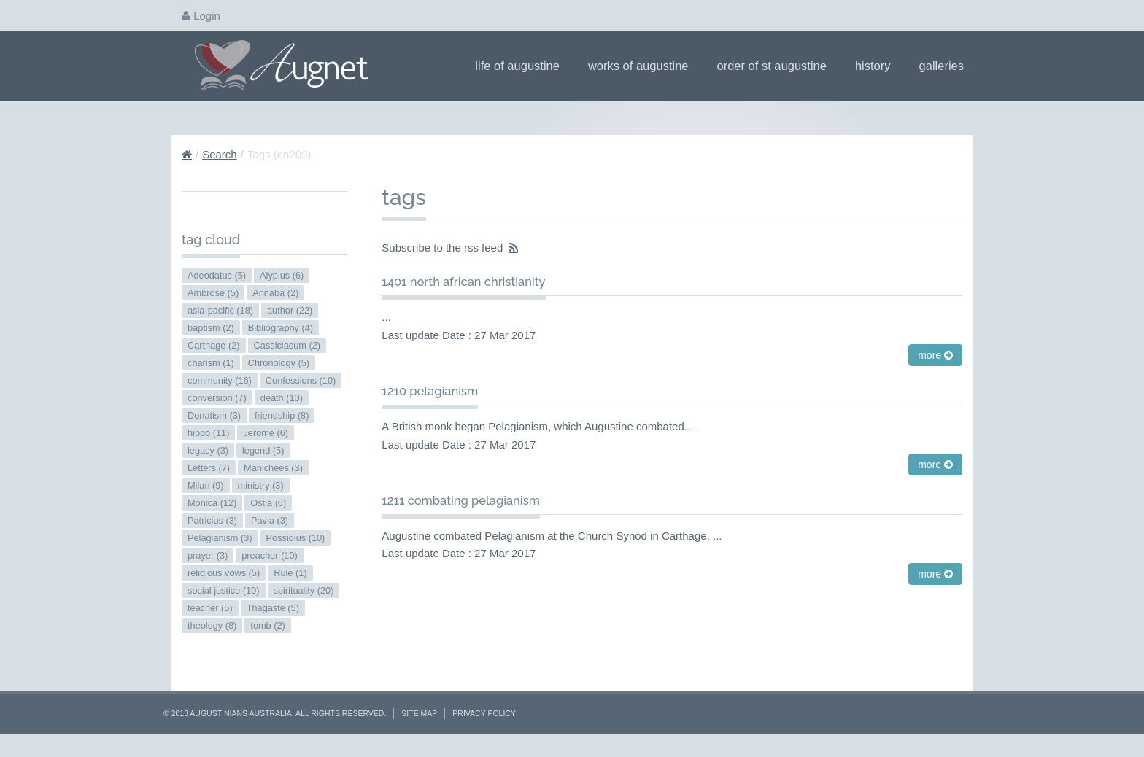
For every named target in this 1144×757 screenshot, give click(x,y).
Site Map (419, 713)
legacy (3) (208, 450)
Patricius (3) (212, 520)
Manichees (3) (273, 467)
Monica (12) (212, 502)
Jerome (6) (265, 432)
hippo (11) (208, 432)
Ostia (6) (268, 502)
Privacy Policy (484, 713)
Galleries (946, 65)
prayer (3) (208, 555)
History (877, 65)
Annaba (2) (275, 292)
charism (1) (211, 362)
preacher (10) (269, 555)
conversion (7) (217, 397)
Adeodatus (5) (217, 275)
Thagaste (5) (273, 607)
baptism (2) (211, 327)
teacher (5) (210, 607)
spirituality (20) (304, 590)
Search (219, 154)
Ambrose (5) (213, 292)
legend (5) (263, 450)
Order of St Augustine (776, 65)
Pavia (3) (269, 520)
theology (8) (212, 625)
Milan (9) (206, 485)
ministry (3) (261, 485)
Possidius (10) (295, 537)
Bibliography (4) (280, 327)
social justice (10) (224, 590)
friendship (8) (282, 415)
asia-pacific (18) (220, 310)
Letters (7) (209, 467)
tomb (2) (267, 625)
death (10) (281, 397)
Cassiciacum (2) (287, 345)
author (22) (289, 310)
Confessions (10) (301, 380)
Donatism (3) (214, 415)
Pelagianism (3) (220, 537)
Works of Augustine (643, 65)
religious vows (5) (224, 572)
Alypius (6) (282, 275)
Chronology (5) (278, 362)
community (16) (220, 380)
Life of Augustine (522, 65)
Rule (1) (290, 572)
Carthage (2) (214, 345)
